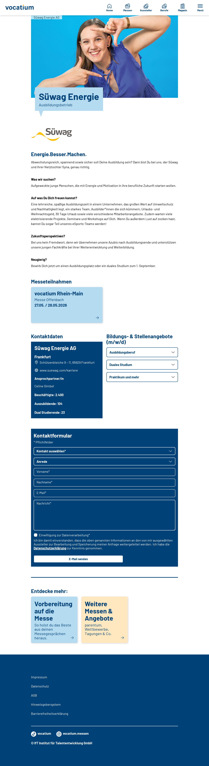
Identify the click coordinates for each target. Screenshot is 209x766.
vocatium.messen (72, 733)
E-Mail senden (78, 560)
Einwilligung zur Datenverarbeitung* (62, 536)
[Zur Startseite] (20, 8)
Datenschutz (40, 686)
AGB (34, 695)
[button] (142, 352)
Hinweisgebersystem (46, 704)
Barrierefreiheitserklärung (49, 713)
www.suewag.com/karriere (59, 370)
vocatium (41, 733)
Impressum (39, 677)
